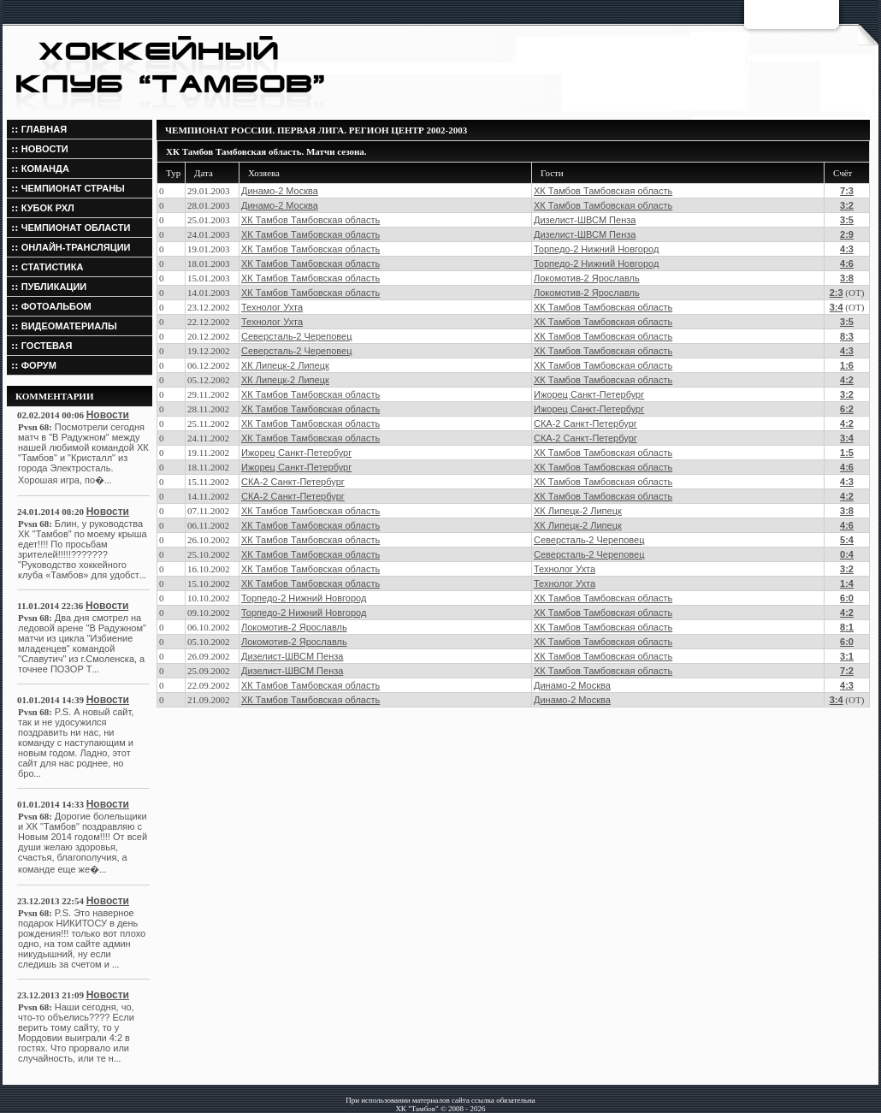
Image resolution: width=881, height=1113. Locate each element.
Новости (107, 415)
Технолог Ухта (272, 307)
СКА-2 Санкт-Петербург (585, 423)
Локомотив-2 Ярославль (587, 278)
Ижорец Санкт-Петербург (589, 394)
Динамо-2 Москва (279, 191)
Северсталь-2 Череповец (296, 336)
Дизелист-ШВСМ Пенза (585, 220)
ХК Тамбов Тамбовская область (603, 191)
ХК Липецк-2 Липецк (285, 365)
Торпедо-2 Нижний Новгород (596, 249)
